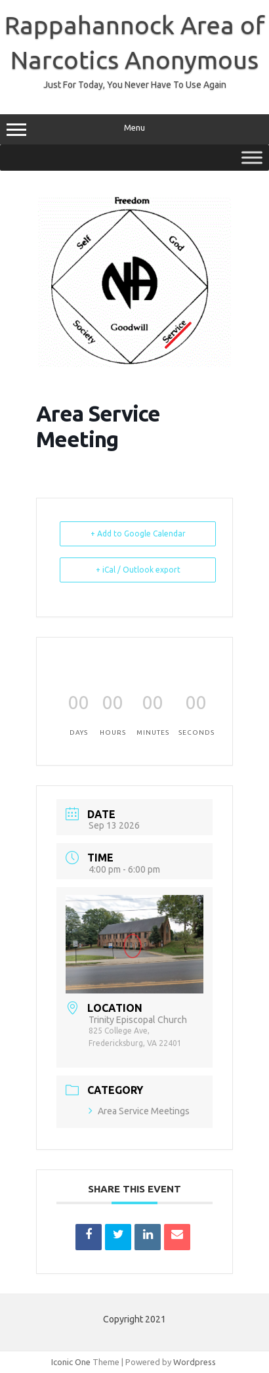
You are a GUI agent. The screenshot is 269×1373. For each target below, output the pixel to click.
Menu (134, 129)
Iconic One (71, 1361)
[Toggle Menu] (251, 157)
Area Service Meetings (139, 1111)
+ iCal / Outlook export (138, 569)
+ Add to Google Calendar (138, 533)
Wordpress (194, 1361)
